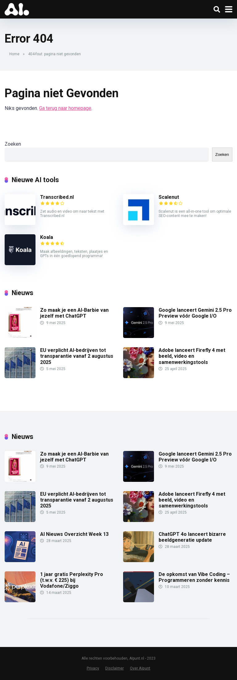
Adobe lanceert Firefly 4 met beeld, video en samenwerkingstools (192, 356)
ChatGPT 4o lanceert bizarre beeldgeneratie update (192, 537)
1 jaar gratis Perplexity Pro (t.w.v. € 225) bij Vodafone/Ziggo (71, 580)
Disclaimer (114, 668)
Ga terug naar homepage (65, 108)
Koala (46, 237)
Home (14, 54)
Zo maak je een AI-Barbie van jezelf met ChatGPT (74, 313)
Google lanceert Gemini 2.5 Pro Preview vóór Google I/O (195, 313)
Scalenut (169, 197)
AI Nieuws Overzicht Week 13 (74, 534)
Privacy (93, 668)
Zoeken (13, 144)
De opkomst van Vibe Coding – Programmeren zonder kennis (194, 577)
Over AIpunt (140, 668)
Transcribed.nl (57, 197)
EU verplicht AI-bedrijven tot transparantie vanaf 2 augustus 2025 (76, 356)
